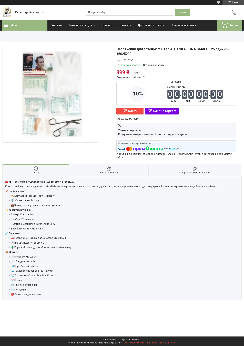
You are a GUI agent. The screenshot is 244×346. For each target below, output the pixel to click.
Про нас (107, 25)
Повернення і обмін (183, 25)
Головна (56, 25)
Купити (132, 111)
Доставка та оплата (151, 25)
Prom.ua (138, 340)
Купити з (164, 111)
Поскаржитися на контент (136, 343)
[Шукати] (182, 12)
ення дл (84, 186)
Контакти (125, 25)
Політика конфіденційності (163, 343)
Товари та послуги (80, 25)
